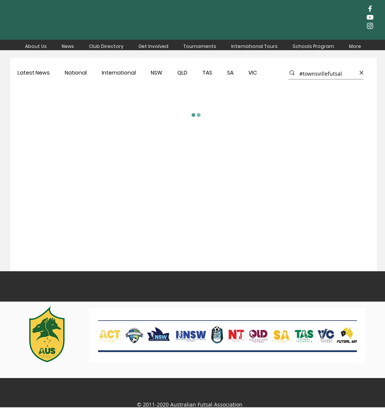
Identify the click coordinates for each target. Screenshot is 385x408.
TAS (207, 73)
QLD (182, 73)
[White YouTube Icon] (370, 17)
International (119, 73)
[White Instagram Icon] (370, 26)
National (76, 73)
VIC (252, 73)
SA (230, 73)
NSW (156, 73)
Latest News (34, 73)
